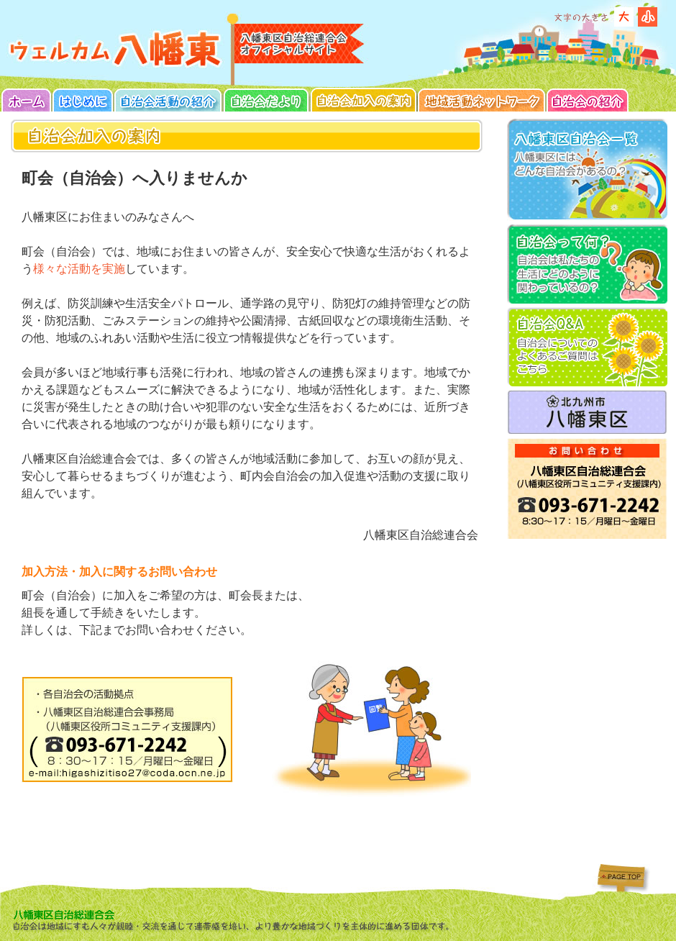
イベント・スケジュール (266, 100)
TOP (26, 100)
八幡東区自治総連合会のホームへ (116, 49)
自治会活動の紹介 (168, 100)
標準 (647, 17)
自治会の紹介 (587, 100)
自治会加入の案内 (364, 100)
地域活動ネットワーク (482, 100)
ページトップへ (619, 876)
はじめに (83, 100)
